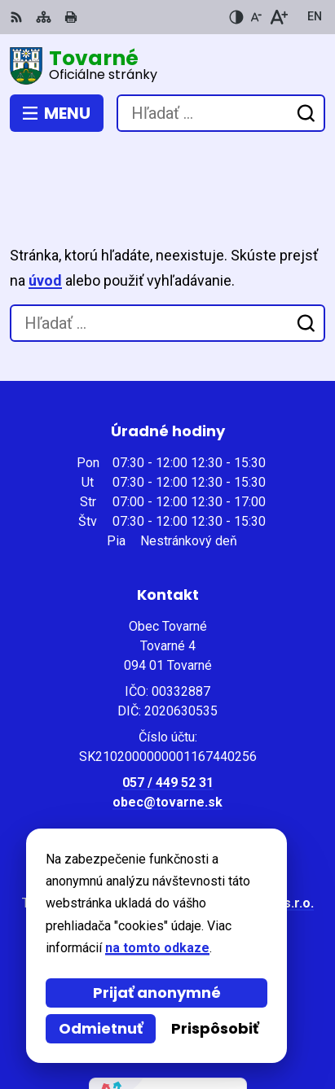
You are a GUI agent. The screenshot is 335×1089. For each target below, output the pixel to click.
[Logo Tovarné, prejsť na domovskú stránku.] (167, 66)
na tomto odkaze (157, 948)
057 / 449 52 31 (168, 723)
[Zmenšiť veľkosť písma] (256, 17)
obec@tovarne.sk (167, 742)
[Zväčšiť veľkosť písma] (278, 17)
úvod (45, 221)
